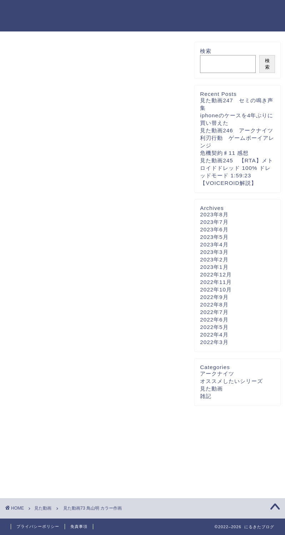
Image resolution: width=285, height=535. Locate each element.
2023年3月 (214, 252)
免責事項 (79, 526)
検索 (205, 51)
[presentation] (49, 439)
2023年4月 (214, 244)
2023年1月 (214, 267)
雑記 (205, 396)
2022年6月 (214, 319)
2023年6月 (214, 229)
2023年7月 (214, 222)
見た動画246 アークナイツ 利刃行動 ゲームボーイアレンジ (239, 137)
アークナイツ (217, 373)
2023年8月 (214, 214)
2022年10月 (216, 289)
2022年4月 (214, 335)
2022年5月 (214, 327)
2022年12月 (216, 274)
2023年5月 (214, 237)
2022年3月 (214, 342)
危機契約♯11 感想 (224, 153)
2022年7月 (214, 312)
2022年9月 (214, 297)
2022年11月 (216, 282)
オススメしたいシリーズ (231, 381)
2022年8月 (214, 304)
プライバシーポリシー (37, 526)
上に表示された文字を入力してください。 (58, 392)
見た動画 (22, 52)
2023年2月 (214, 259)
